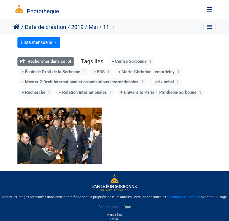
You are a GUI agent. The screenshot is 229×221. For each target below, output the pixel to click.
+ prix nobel (165, 81)
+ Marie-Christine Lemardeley (149, 71)
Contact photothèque (114, 207)
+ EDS (102, 71)
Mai (93, 27)
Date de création (45, 27)
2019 (77, 27)
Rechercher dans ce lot (45, 61)
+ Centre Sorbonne (132, 61)
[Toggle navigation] (209, 9)
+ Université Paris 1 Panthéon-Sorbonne (160, 92)
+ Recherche (36, 92)
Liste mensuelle (37, 42)
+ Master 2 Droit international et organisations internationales (82, 81)
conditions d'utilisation (183, 197)
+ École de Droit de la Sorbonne (53, 71)
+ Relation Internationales (85, 92)
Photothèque (43, 11)
